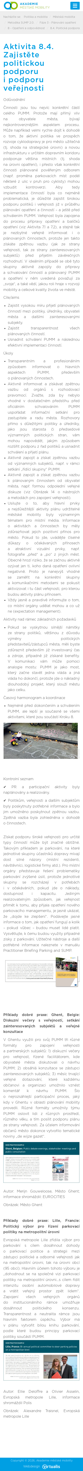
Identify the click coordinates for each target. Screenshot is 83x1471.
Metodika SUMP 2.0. (21, 22)
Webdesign (41, 1466)
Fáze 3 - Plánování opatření (58, 22)
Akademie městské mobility (54, 1460)
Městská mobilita (64, 17)
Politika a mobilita (36, 17)
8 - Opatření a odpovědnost (26, 28)
